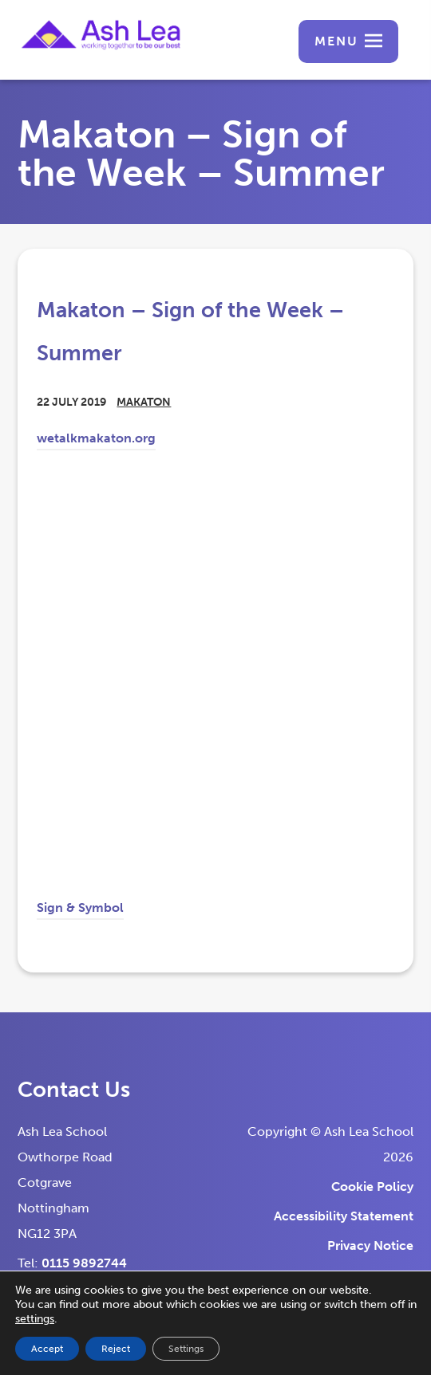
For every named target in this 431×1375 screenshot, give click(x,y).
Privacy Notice (370, 1245)
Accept (47, 1348)
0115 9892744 (84, 1263)
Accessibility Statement (343, 1216)
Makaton (144, 402)
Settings (186, 1348)
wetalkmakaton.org (96, 440)
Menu (336, 41)
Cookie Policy (372, 1186)
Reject (115, 1348)
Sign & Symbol (80, 910)
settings (34, 1319)
